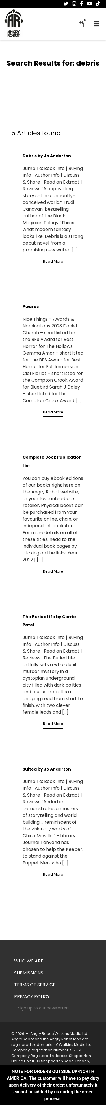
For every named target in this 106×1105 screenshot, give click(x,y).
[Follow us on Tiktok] (98, 4)
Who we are (28, 961)
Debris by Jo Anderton (47, 156)
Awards (31, 307)
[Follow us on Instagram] (74, 4)
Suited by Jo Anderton (47, 769)
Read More (53, 262)
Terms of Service (34, 985)
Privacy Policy (32, 997)
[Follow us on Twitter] (66, 4)
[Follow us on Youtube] (89, 4)
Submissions (28, 973)
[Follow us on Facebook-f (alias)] (81, 4)
